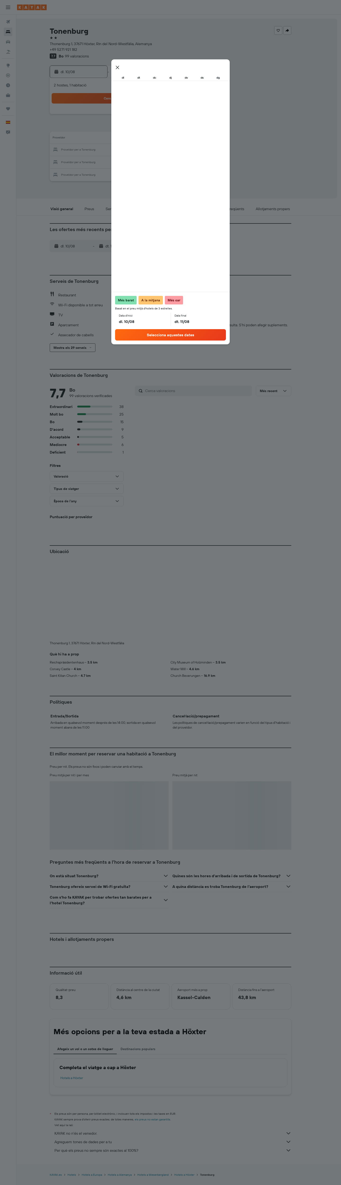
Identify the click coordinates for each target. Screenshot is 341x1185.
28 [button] (140, 161)
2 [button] (163, 116)
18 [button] (106, 150)
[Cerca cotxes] (8, 42)
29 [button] (151, 161)
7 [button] (140, 127)
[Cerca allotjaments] (8, 32)
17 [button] (94, 150)
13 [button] (128, 138)
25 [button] (106, 161)
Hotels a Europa (100, 1096)
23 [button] (163, 150)
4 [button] (106, 127)
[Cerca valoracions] (205, 390)
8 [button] (151, 127)
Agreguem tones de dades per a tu (181, 1063)
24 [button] (94, 161)
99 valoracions (85, 56)
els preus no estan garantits (161, 1040)
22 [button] (151, 150)
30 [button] (162, 161)
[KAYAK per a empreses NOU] (8, 95)
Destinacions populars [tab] (146, 970)
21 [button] (140, 150)
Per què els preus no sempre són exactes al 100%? (181, 1071)
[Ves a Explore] (8, 65)
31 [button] (94, 173)
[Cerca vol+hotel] (8, 52)
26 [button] (117, 161)
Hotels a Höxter (80, 999)
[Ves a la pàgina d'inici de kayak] (32, 7)
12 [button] (117, 138)
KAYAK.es (64, 1096)
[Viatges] (8, 109)
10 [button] (95, 138)
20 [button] (128, 150)
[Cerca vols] (8, 22)
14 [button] (140, 138)
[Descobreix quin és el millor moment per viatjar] (8, 85)
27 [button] (129, 161)
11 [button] (105, 138)
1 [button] (151, 116)
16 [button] (163, 138)
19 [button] (117, 150)
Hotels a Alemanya (128, 1096)
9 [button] (163, 127)
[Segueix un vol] (8, 75)
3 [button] (95, 127)
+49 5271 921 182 (71, 49)
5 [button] (117, 127)
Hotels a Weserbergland (161, 1096)
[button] (8, 7)
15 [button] (151, 138)
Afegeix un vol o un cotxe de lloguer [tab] (93, 970)
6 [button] (129, 127)
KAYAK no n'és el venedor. (181, 1054)
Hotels (80, 1096)
